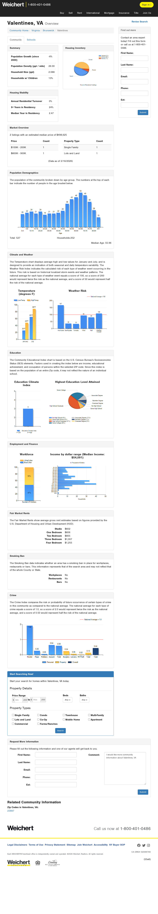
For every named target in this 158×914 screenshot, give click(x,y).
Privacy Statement (55, 844)
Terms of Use (36, 844)
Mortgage (109, 12)
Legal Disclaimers (17, 844)
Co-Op (43, 719)
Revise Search (140, 21)
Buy (62, 12)
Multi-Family (97, 715)
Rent (79, 12)
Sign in (146, 4)
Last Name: (127, 64)
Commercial (21, 723)
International (93, 12)
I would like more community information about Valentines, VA (125, 768)
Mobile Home (72, 719)
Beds (65, 695)
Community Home (19, 30)
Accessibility (101, 844)
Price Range (19, 695)
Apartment (96, 719)
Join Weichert (84, 844)
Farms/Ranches (48, 723)
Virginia (36, 30)
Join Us (147, 12)
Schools (31, 39)
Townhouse (71, 715)
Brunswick (48, 30)
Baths (83, 695)
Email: (124, 76)
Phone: (125, 88)
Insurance (124, 12)
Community (16, 39)
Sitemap (71, 844)
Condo (43, 715)
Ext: (123, 99)
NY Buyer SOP (117, 844)
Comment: (94, 754)
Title (136, 12)
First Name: (127, 53)
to (29, 699)
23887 (10, 810)
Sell (71, 12)
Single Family (22, 715)
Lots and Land (23, 719)
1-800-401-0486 (39, 5)
